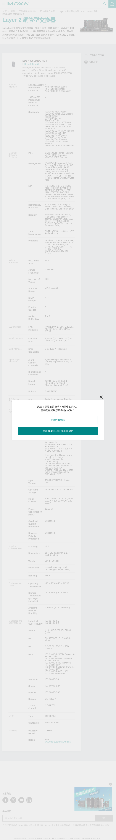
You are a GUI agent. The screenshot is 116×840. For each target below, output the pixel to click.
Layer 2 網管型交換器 (69, 11)
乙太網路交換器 (47, 11)
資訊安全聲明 (20, 838)
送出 (104, 818)
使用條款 (86, 838)
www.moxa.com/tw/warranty (58, 742)
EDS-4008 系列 (90, 11)
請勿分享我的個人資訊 (38, 838)
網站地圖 (97, 838)
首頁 (4, 11)
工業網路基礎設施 (27, 11)
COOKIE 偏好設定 (59, 838)
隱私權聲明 (75, 838)
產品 (13, 11)
